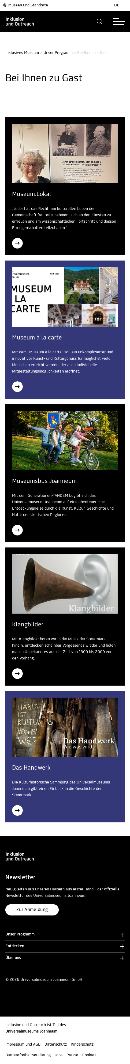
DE (116, 5)
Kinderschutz (82, 1044)
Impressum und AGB (22, 1044)
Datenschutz (55, 1044)
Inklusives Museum (22, 53)
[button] (99, 21)
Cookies (89, 1055)
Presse (72, 1055)
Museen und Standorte (25, 5)
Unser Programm (58, 53)
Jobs (58, 1055)
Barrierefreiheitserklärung (28, 1055)
